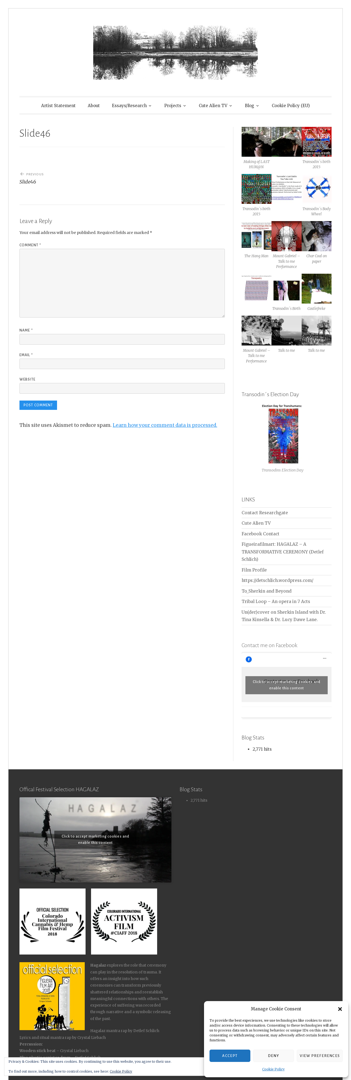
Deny (273, 1056)
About (94, 105)
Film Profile (254, 570)
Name (26, 330)
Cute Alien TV (213, 105)
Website (27, 379)
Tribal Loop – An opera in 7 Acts (276, 601)
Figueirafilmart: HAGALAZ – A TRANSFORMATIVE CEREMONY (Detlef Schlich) (283, 552)
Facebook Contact (260, 533)
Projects (172, 105)
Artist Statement (58, 105)
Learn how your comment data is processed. (165, 425)
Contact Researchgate (265, 512)
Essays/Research (129, 105)
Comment (30, 245)
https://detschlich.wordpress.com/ (277, 580)
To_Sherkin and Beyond (266, 591)
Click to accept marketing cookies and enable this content (286, 685)
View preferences (320, 1056)
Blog (249, 105)
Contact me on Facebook (269, 645)
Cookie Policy (273, 1069)
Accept (229, 1056)
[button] (340, 1009)
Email (26, 355)
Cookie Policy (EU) (291, 105)
